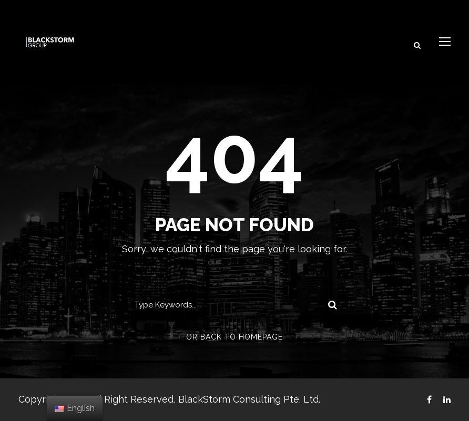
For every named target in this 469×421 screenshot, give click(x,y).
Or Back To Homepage (234, 337)
